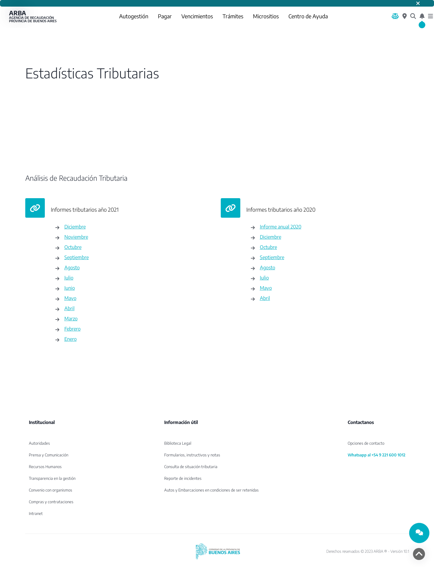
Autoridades (39, 443)
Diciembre (75, 226)
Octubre (73, 247)
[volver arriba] (419, 554)
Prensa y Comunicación (48, 454)
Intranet (36, 513)
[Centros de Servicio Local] (404, 16)
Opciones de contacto (366, 443)
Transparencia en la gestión (52, 478)
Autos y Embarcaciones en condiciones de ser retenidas (211, 490)
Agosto (72, 267)
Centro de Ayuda (308, 16)
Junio (69, 288)
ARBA (33, 16)
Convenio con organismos (50, 490)
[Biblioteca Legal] (395, 16)
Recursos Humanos (45, 466)
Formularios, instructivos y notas (192, 454)
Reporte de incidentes (183, 478)
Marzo (71, 318)
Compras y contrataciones (51, 501)
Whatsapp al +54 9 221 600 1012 (376, 454)
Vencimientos (197, 16)
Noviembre (76, 237)
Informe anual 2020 (280, 226)
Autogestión (133, 16)
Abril (69, 308)
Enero (70, 339)
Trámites (233, 16)
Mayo (70, 298)
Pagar (165, 16)
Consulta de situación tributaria (190, 466)
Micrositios (266, 16)
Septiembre (76, 257)
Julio (68, 277)
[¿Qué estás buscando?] (413, 16)
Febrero (72, 328)
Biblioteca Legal (177, 443)
